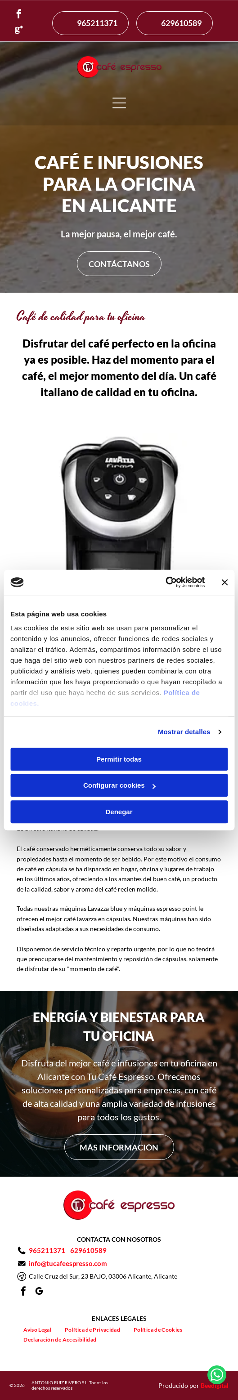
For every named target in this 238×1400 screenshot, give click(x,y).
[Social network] (19, 31)
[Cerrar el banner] (224, 582)
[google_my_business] (39, 1292)
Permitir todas (119, 759)
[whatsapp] (216, 1376)
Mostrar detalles (184, 732)
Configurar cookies (119, 785)
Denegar (118, 812)
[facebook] (19, 15)
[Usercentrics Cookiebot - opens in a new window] (165, 582)
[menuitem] (37, 1329)
